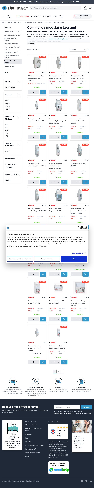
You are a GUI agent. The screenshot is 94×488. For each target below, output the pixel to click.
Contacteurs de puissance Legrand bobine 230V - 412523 (79, 121)
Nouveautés (36, 16)
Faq (26, 438)
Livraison (28, 434)
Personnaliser (47, 259)
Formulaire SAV (30, 449)
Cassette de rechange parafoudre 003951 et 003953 (78, 303)
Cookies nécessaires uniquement (20, 259)
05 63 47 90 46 (84, 16)
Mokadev (36, 481)
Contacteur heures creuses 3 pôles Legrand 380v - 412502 (57, 121)
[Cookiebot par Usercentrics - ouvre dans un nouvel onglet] (79, 227)
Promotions (22, 16)
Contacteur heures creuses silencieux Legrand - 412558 (55, 166)
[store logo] (15, 8)
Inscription (86, 407)
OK (74, 259)
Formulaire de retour (32, 453)
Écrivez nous (78, 447)
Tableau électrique (14, 22)
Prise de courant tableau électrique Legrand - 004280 (36, 78)
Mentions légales (31, 425)
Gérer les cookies (77, 253)
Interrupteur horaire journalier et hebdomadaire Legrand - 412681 (80, 211)
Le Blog (28, 442)
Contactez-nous (64, 16)
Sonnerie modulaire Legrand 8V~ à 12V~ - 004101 (35, 348)
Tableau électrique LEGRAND (33, 22)
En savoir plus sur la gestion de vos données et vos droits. (73, 413)
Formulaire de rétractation (34, 445)
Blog (55, 16)
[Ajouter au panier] (43, 92)
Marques (47, 16)
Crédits (27, 456)
